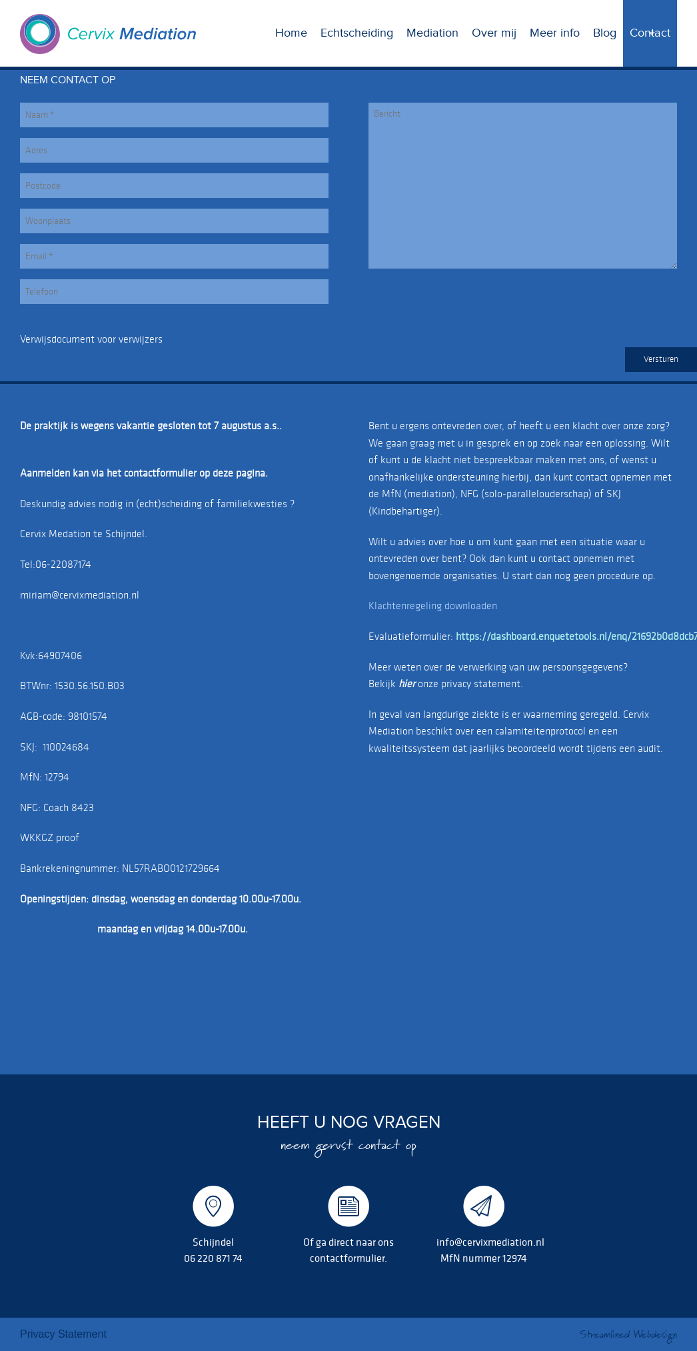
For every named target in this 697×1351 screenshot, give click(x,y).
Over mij (494, 33)
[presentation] (469, 305)
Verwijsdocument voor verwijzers (91, 339)
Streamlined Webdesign (628, 1334)
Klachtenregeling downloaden (432, 605)
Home (291, 33)
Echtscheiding (357, 33)
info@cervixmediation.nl (490, 1241)
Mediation (432, 33)
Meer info (555, 33)
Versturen (661, 359)
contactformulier (347, 1257)
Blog (604, 33)
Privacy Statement (63, 1334)
